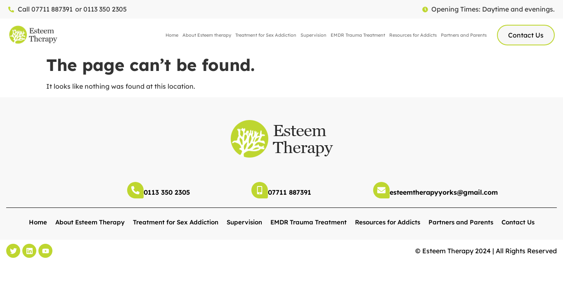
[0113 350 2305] (135, 190)
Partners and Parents (464, 35)
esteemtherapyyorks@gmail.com (444, 192)
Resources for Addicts (413, 35)
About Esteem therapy (206, 35)
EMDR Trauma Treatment (358, 35)
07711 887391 (289, 192)
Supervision (313, 35)
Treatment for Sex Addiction (265, 35)
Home (172, 35)
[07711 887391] (259, 190)
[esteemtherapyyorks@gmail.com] (381, 190)
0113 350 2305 (167, 192)
